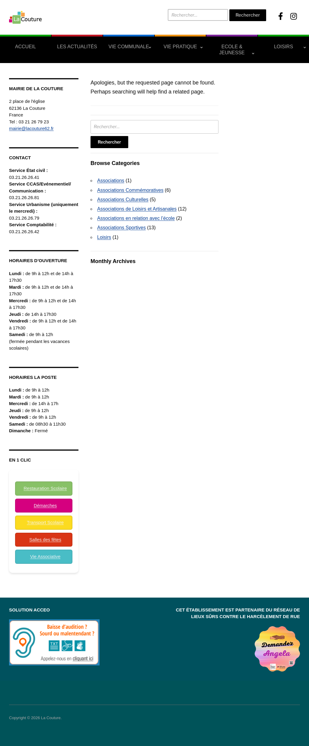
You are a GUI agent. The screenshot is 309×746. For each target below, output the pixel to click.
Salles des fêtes (45, 539)
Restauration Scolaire (45, 488)
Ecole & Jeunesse (231, 49)
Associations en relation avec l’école (136, 218)
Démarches (45, 505)
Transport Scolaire (45, 522)
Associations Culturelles (122, 199)
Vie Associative (45, 556)
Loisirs (283, 46)
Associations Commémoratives (130, 190)
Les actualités (77, 46)
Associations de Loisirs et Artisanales (137, 208)
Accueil (25, 46)
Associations (110, 180)
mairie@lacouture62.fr (31, 128)
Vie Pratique (180, 46)
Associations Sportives (121, 227)
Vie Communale (128, 46)
